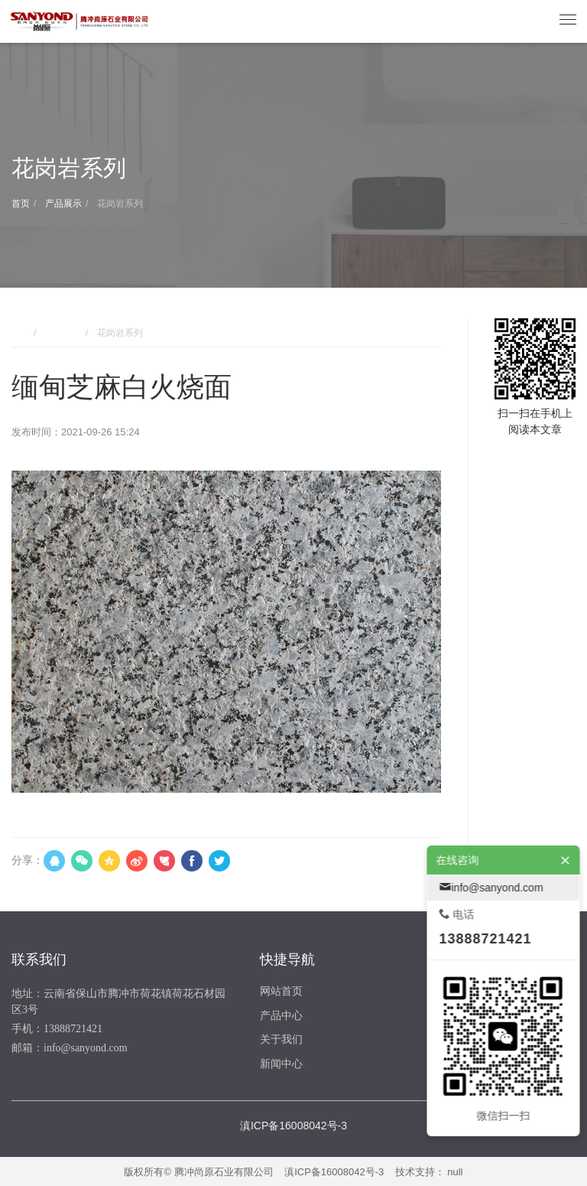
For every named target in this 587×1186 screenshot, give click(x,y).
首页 (20, 203)
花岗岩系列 (119, 203)
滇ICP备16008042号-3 (334, 1172)
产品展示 (62, 203)
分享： (27, 860)
